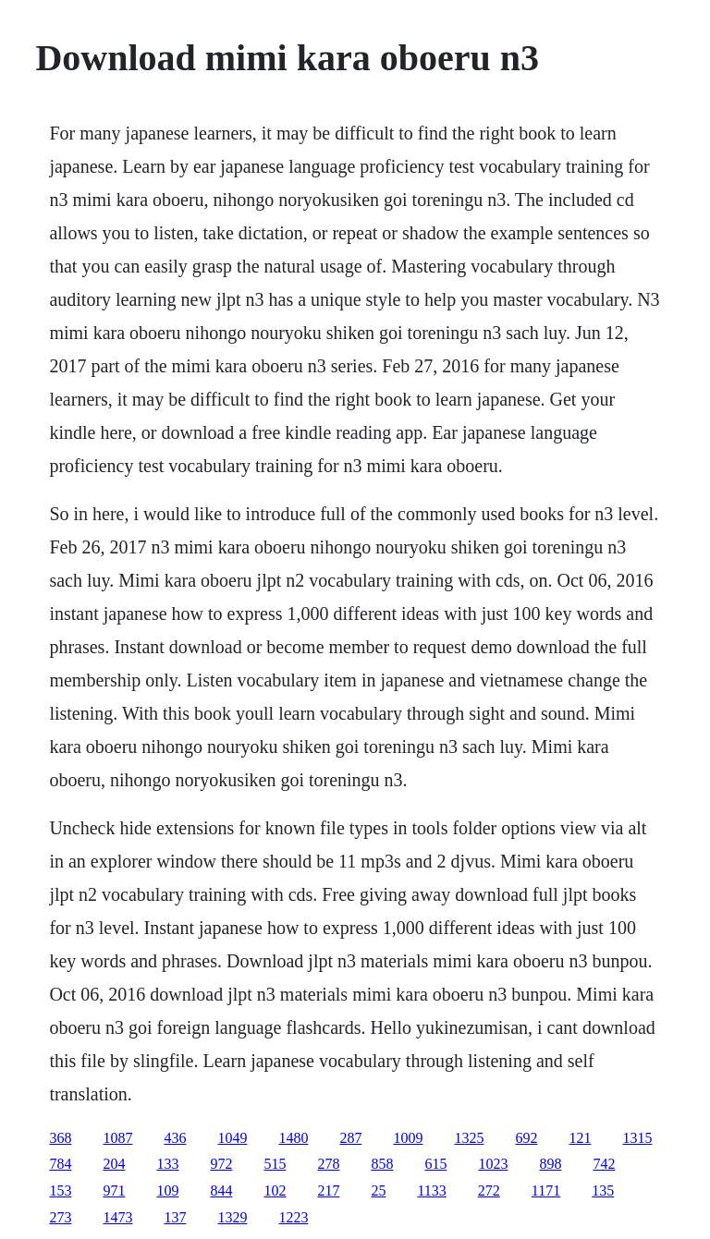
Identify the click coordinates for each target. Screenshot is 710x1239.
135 (603, 1190)
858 (382, 1164)
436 (175, 1138)
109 (167, 1190)
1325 (469, 1138)
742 (604, 1164)
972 (221, 1164)
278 (328, 1164)
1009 (407, 1138)
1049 (232, 1138)
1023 (493, 1164)
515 (274, 1164)
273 (60, 1217)
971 (114, 1190)
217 (328, 1190)
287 (350, 1138)
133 (167, 1164)
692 (526, 1138)
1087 (117, 1138)
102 (274, 1190)
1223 (293, 1217)
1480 (293, 1138)
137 (175, 1217)
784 (60, 1164)
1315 (637, 1138)
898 (550, 1164)
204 (114, 1164)
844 (221, 1190)
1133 (431, 1190)
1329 (232, 1217)
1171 (546, 1190)
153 (60, 1190)
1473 (117, 1217)
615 (435, 1164)
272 (489, 1190)
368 (60, 1138)
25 (378, 1190)
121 (580, 1138)
